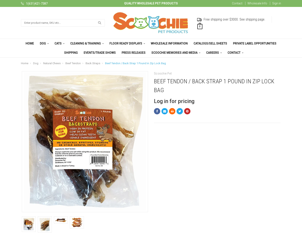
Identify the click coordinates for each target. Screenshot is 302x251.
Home (30, 43)
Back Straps (93, 63)
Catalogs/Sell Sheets (210, 43)
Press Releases (134, 52)
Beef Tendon (73, 63)
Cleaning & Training (87, 43)
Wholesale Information (169, 43)
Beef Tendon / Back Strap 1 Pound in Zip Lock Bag (135, 63)
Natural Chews (52, 63)
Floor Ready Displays (127, 43)
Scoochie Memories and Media (175, 52)
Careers (214, 52)
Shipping (71, 52)
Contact (237, 3)
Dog (44, 43)
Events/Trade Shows (100, 52)
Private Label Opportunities (254, 43)
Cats (59, 43)
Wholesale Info (257, 3)
